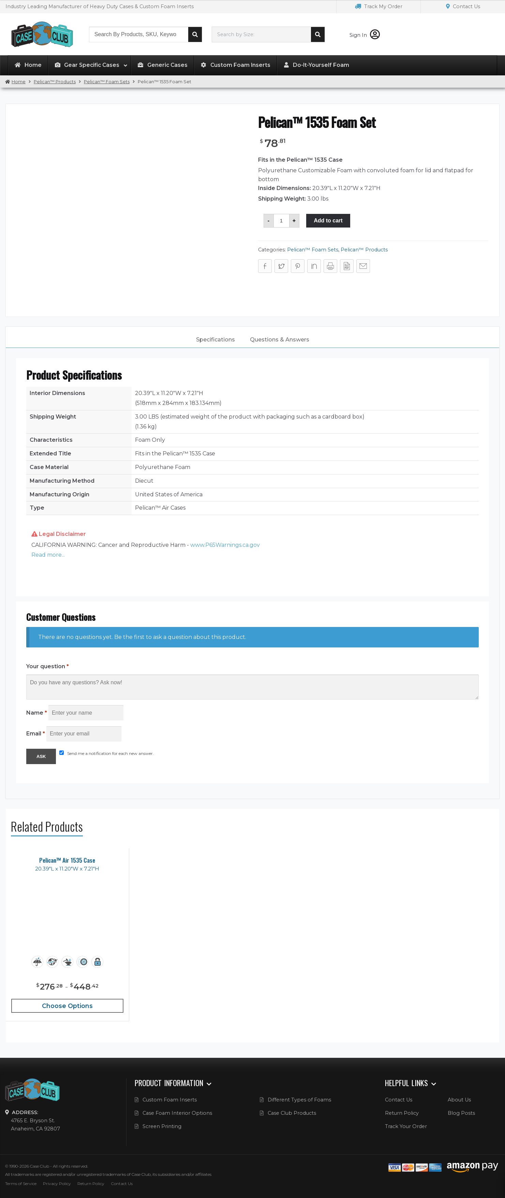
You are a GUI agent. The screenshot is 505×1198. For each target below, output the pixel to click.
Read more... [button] (48, 555)
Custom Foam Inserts (170, 1100)
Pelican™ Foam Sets (107, 81)
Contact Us (463, 6)
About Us (459, 1100)
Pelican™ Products (55, 81)
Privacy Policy (57, 1183)
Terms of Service (20, 1183)
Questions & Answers (279, 339)
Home (19, 81)
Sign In (365, 35)
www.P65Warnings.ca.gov (225, 545)
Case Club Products (292, 1113)
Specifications (215, 339)
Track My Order (378, 6)
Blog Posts (461, 1113)
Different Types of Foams (299, 1100)
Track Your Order (406, 1126)
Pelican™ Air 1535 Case (67, 860)
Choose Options (67, 1005)
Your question (47, 666)
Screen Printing (162, 1126)
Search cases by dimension (318, 34)
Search (195, 34)
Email (35, 733)
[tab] (215, 340)
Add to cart (328, 220)
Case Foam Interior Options (177, 1113)
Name (36, 713)
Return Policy (402, 1113)
